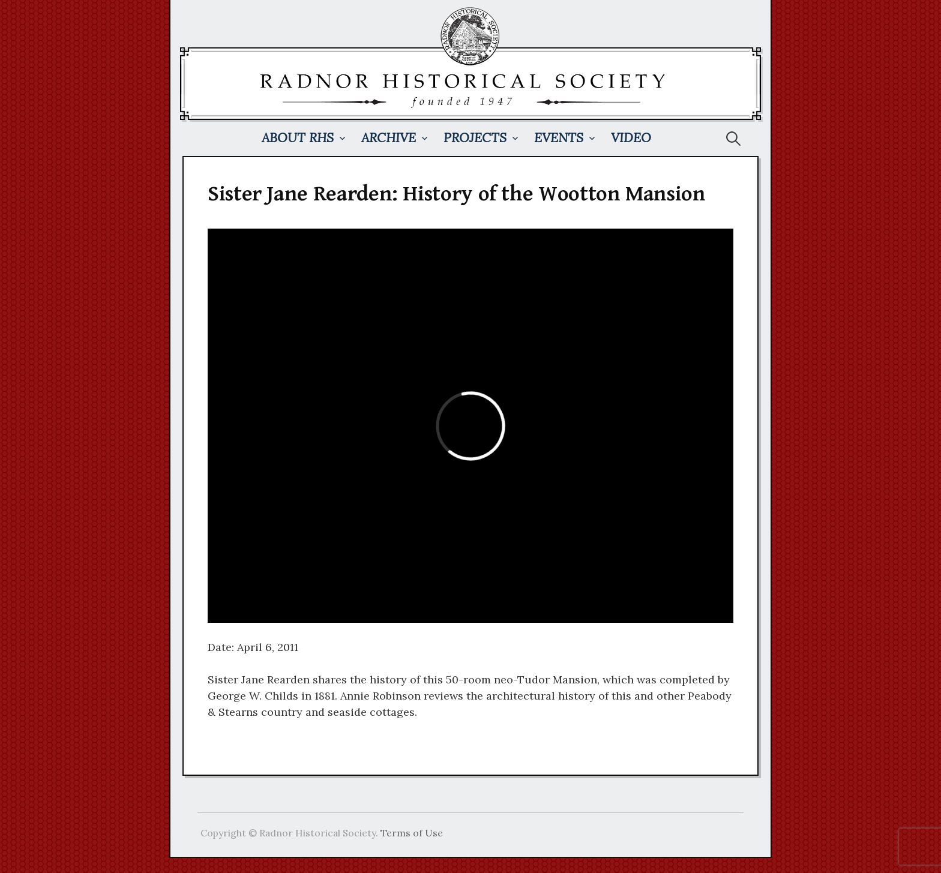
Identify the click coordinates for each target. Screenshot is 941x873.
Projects (475, 138)
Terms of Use (411, 833)
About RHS (298, 138)
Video (631, 138)
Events (558, 138)
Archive (388, 138)
